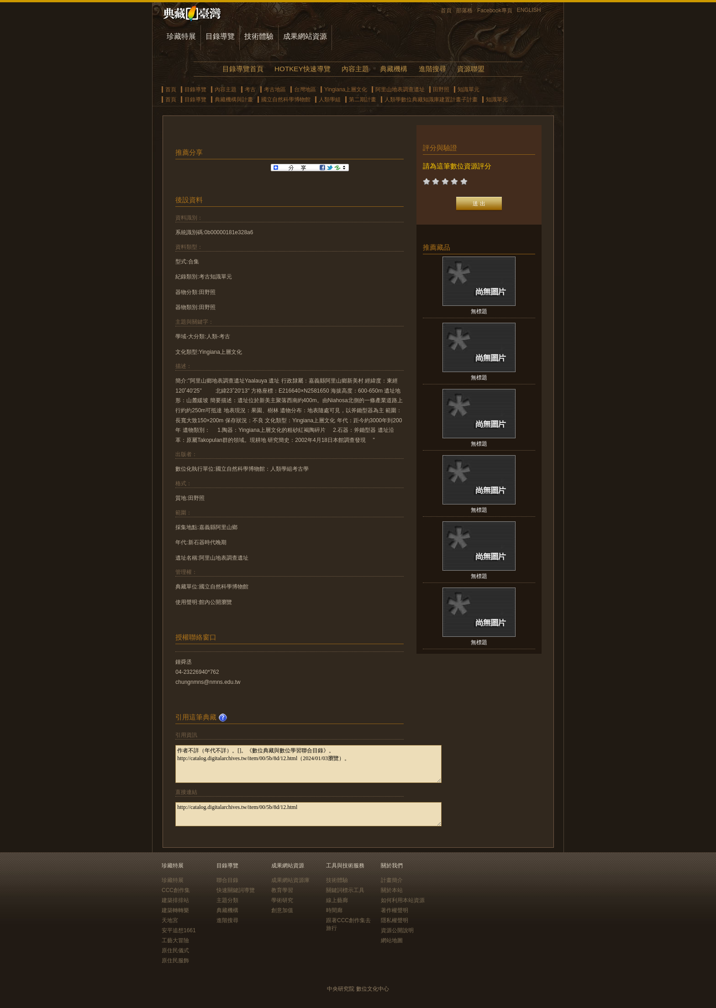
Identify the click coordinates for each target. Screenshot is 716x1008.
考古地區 (275, 89)
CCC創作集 (176, 890)
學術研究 (282, 900)
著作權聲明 (394, 910)
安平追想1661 (179, 930)
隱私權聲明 (394, 920)
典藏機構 (393, 69)
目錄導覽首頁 (242, 69)
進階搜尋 (432, 69)
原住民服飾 (175, 960)
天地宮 (170, 920)
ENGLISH (529, 10)
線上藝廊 (337, 900)
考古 (250, 89)
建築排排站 (175, 900)
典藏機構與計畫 (234, 99)
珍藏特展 (181, 36)
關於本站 (392, 890)
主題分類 (227, 900)
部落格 (464, 10)
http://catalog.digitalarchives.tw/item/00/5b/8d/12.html (308, 814)
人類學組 (330, 99)
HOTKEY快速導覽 (302, 69)
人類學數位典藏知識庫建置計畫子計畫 (431, 99)
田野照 (441, 89)
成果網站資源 (305, 36)
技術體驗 (259, 36)
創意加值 (282, 910)
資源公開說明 (397, 930)
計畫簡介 (392, 880)
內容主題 (355, 69)
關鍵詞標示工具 (345, 890)
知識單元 (468, 89)
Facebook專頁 (494, 10)
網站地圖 (392, 940)
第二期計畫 (362, 99)
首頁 (446, 10)
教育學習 (282, 890)
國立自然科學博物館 (286, 99)
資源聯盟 (470, 69)
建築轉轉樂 (175, 910)
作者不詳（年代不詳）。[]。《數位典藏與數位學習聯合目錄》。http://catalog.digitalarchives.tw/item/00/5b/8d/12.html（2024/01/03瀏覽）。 (308, 764)
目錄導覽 (220, 36)
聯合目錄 (227, 880)
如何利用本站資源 (403, 900)
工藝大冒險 (175, 940)
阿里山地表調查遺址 (400, 89)
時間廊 (334, 910)
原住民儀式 (175, 950)
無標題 (479, 311)
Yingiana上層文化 (345, 89)
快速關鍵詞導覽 (235, 890)
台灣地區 (305, 89)
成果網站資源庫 (290, 880)
